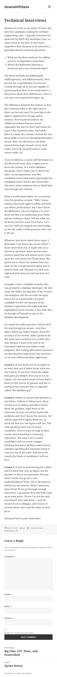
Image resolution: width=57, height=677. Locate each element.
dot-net (40, 528)
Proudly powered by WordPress (18, 673)
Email (8, 606)
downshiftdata (16, 6)
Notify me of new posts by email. (19, 633)
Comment (10, 556)
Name (8, 594)
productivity (9, 530)
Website (8, 618)
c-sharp (32, 528)
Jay (23, 528)
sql (16, 530)
